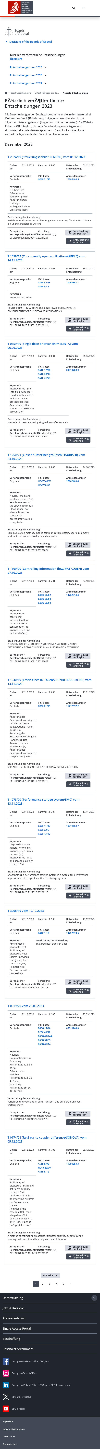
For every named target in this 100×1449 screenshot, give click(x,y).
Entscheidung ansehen (78, 241)
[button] (56, 1275)
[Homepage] (6, 93)
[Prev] (29, 1283)
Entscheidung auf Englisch (78, 320)
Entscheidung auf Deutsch (78, 232)
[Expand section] (94, 1298)
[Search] (74, 8)
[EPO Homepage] (20, 8)
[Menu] (84, 8)
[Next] (70, 1283)
